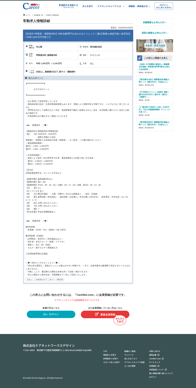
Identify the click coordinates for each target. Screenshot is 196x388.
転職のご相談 (129, 351)
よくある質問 (129, 366)
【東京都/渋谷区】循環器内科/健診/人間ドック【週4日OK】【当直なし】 (154, 123)
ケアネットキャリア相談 (134, 362)
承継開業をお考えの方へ (154, 22)
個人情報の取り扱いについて (161, 373)
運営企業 (152, 354)
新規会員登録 (105, 314)
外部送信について (156, 369)
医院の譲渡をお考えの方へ (155, 33)
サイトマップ (154, 362)
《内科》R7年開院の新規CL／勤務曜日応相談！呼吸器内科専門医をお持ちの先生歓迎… (154, 66)
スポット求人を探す (111, 362)
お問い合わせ (154, 351)
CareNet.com (155, 358)
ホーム (26, 15)
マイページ (129, 354)
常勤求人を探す (109, 354)
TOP (105, 351)
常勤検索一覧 (38, 15)
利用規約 (152, 366)
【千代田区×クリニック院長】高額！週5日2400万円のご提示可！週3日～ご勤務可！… (154, 94)
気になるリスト (130, 358)
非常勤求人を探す (110, 358)
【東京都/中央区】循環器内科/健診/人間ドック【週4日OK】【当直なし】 (154, 80)
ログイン (51, 315)
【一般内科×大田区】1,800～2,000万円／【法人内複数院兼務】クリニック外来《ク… (154, 109)
